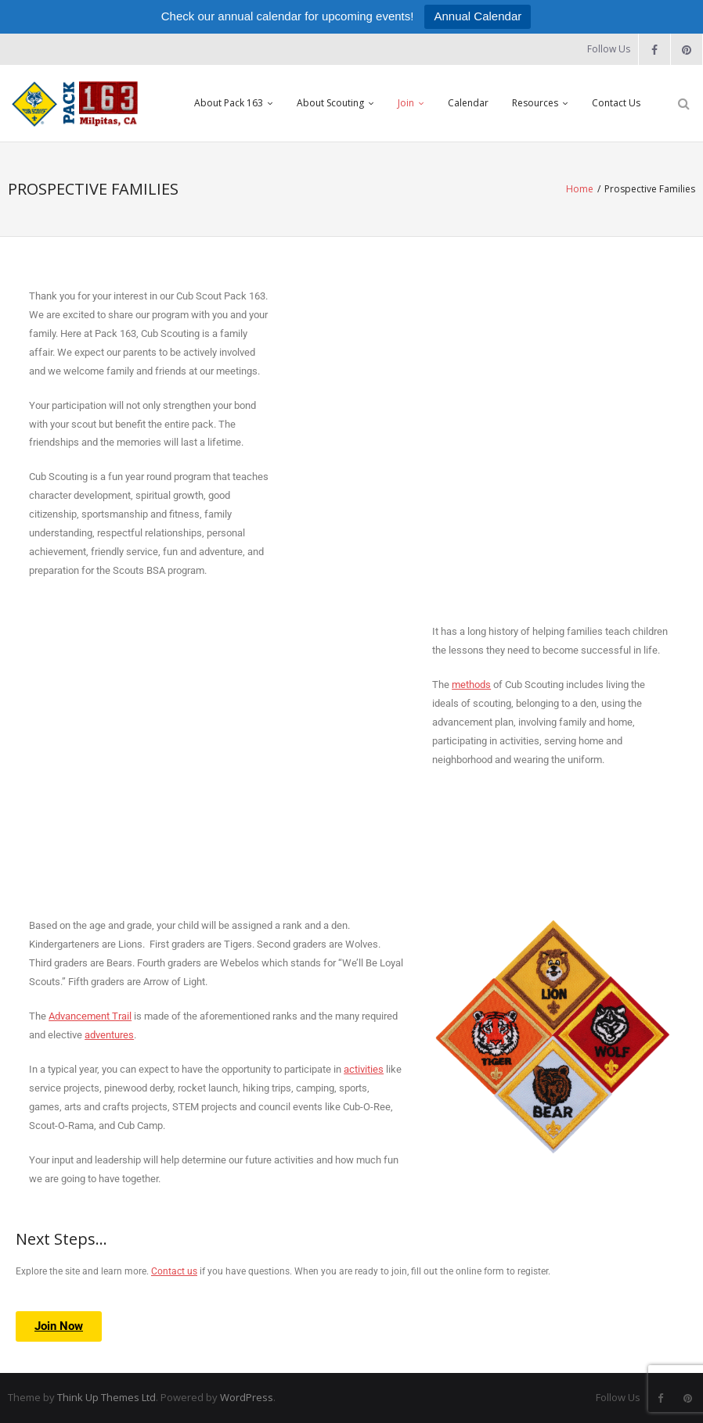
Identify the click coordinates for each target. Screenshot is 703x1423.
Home (579, 188)
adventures (109, 1035)
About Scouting (330, 102)
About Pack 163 (228, 102)
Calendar (468, 102)
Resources (535, 102)
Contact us (174, 1271)
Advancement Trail (90, 1016)
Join (406, 102)
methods (471, 684)
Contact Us (616, 102)
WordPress (246, 1397)
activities (364, 1069)
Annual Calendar (477, 16)
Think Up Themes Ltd (106, 1397)
